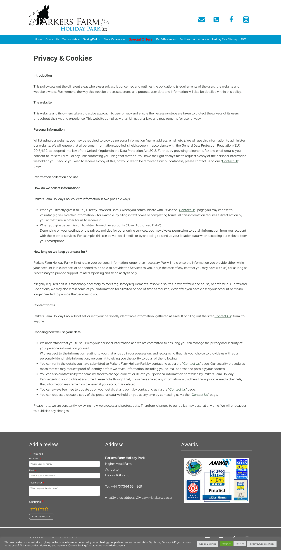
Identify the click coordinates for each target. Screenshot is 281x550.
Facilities (185, 39)
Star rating (35, 501)
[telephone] (216, 19)
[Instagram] (246, 19)
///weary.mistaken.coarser (154, 497)
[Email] (201, 19)
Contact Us (52, 39)
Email (31, 470)
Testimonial (35, 482)
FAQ (243, 39)
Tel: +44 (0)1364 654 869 (123, 486)
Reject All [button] (240, 543)
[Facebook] (231, 19)
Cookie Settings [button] (207, 543)
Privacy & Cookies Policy (261, 543)
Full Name (34, 458)
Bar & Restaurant (166, 39)
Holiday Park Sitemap (225, 39)
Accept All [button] (226, 543)
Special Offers (141, 39)
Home (38, 39)
